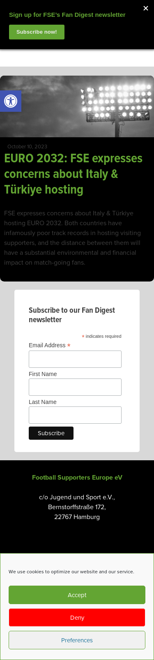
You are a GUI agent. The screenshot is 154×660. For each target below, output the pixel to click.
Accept (77, 595)
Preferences (77, 640)
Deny (77, 617)
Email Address (50, 345)
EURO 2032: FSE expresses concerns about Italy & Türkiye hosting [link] (73, 174)
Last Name (43, 402)
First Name (43, 374)
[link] (10, 101)
